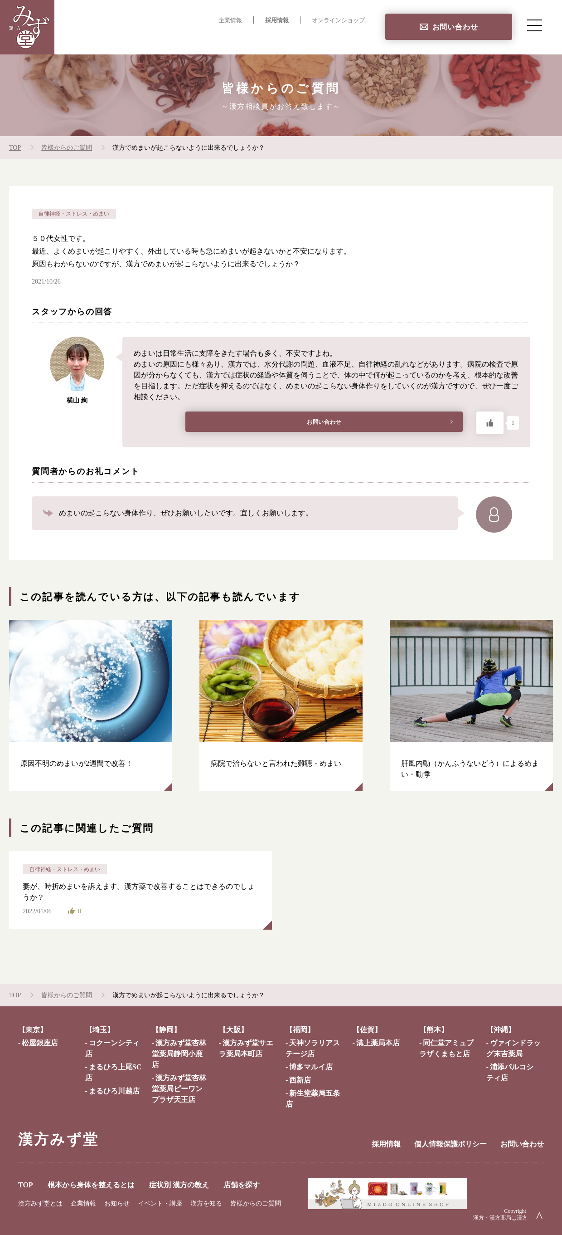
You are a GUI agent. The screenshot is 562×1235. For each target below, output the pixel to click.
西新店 (300, 1080)
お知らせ (117, 1203)
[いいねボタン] (490, 423)
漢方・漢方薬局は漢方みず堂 (508, 1218)
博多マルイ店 (311, 1067)
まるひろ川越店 (114, 1091)
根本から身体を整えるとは (193, 39)
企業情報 (230, 20)
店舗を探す (346, 39)
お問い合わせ (455, 27)
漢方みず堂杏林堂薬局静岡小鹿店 (179, 1053)
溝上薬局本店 (378, 1043)
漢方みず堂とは (40, 1203)
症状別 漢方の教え (283, 39)
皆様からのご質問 (255, 1203)
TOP (127, 39)
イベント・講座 (160, 1203)
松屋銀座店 (40, 1043)
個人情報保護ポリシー (450, 1144)
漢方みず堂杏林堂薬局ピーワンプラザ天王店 (179, 1088)
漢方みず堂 (58, 1139)
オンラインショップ (338, 20)
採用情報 (277, 20)
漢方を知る (206, 1203)
